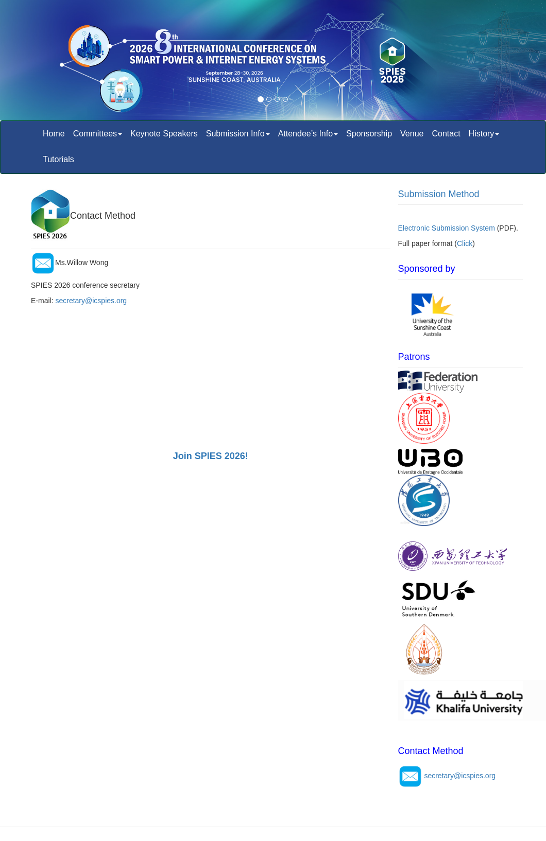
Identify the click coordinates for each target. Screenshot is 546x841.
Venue (411, 133)
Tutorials (58, 159)
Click (464, 243)
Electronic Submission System (446, 228)
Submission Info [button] (238, 133)
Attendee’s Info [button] (308, 133)
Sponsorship (369, 133)
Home (54, 133)
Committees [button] (97, 133)
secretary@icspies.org (91, 300)
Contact (446, 133)
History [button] (484, 133)
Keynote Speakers (164, 133)
